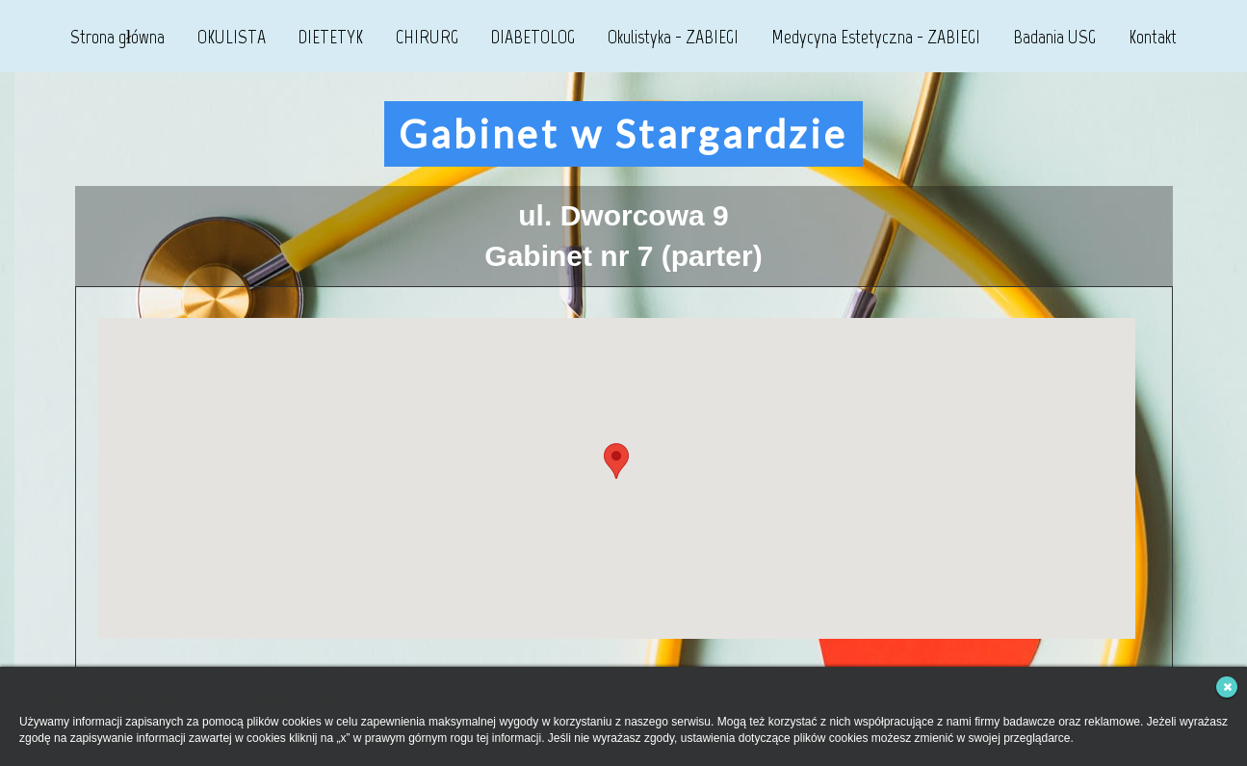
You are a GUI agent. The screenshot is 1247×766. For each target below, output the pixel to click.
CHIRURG (427, 36)
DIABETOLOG (533, 36)
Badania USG (1054, 36)
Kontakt (1153, 36)
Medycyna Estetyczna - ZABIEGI (875, 36)
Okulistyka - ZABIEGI (673, 36)
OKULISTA (231, 36)
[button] (616, 461)
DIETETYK (331, 36)
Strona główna (118, 36)
